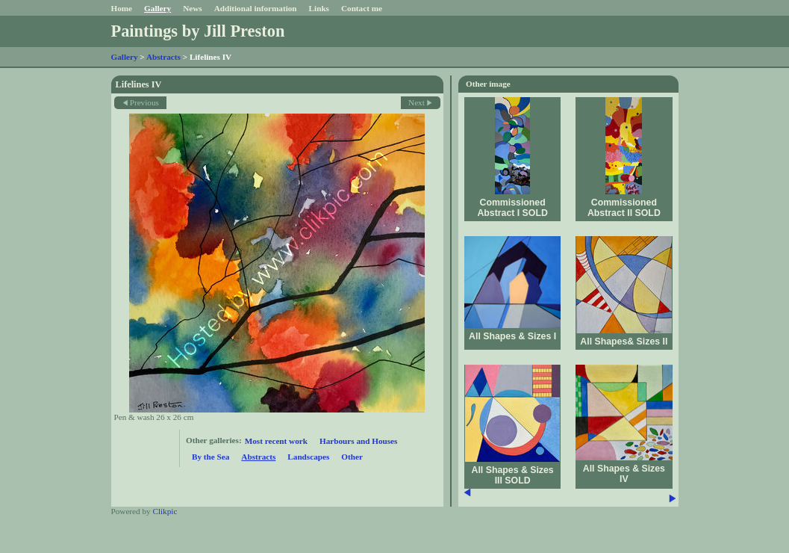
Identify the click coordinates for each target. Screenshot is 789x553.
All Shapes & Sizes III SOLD (513, 475)
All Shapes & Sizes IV (624, 473)
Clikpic (164, 511)
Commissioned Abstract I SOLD (512, 207)
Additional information (255, 8)
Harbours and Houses (358, 440)
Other (352, 456)
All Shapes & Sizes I (512, 336)
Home (122, 8)
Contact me (361, 8)
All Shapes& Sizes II (623, 341)
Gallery (157, 8)
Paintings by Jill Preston (198, 31)
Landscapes (308, 456)
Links (319, 8)
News (192, 8)
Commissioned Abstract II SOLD (624, 207)
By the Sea (210, 456)
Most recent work (276, 440)
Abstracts (163, 56)
